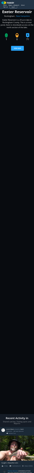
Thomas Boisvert (13, 471)
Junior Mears (10, 429)
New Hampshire (23, 16)
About (23, 5)
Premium (16, 5)
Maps (10, 5)
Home (5, 5)
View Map (17, 48)
